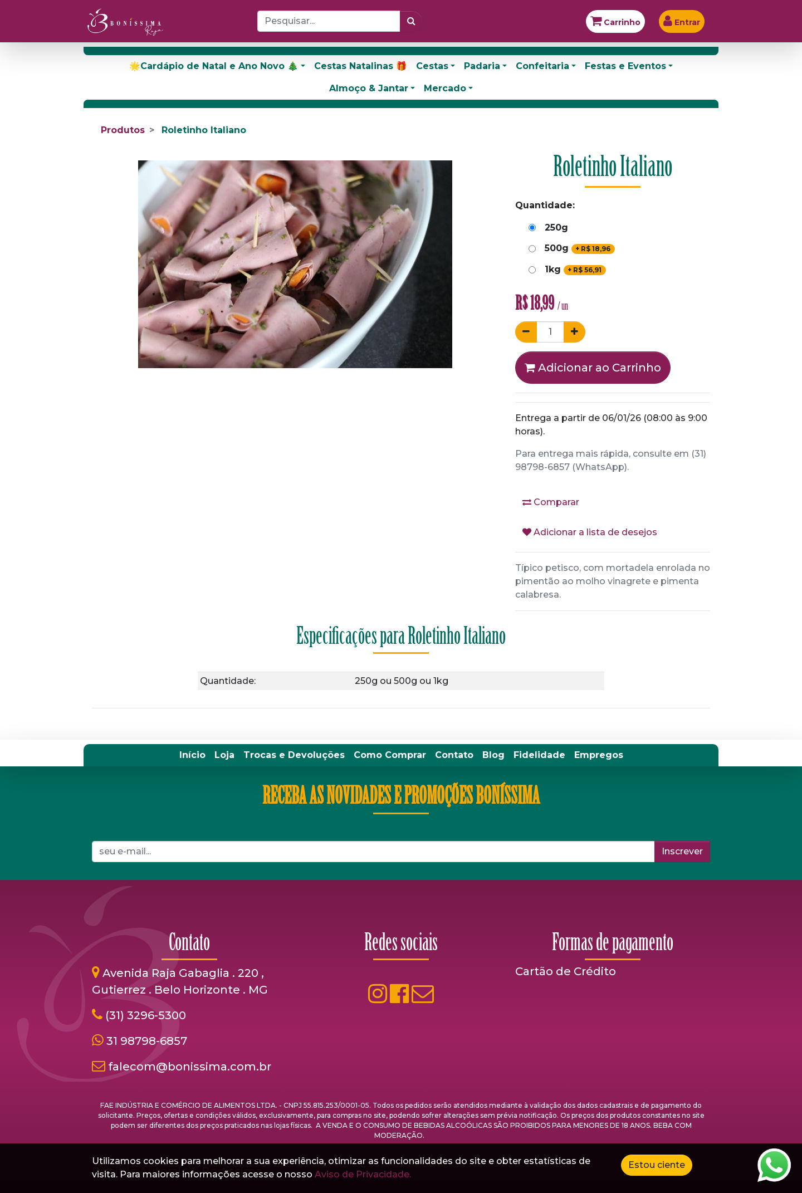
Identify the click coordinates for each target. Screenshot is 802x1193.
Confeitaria (542, 66)
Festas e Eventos (625, 66)
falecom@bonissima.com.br (189, 1066)
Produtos (123, 130)
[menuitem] (192, 755)
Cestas (432, 66)
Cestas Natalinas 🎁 (360, 66)
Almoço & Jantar (368, 88)
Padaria (482, 66)
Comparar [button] (550, 502)
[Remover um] (526, 332)
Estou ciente (656, 1165)
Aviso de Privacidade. (363, 1174)
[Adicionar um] (574, 332)
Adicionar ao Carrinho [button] (593, 367)
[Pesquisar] (411, 21)
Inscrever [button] (682, 851)
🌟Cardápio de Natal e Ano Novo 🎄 (214, 66)
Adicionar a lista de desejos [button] (589, 532)
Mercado (445, 88)
